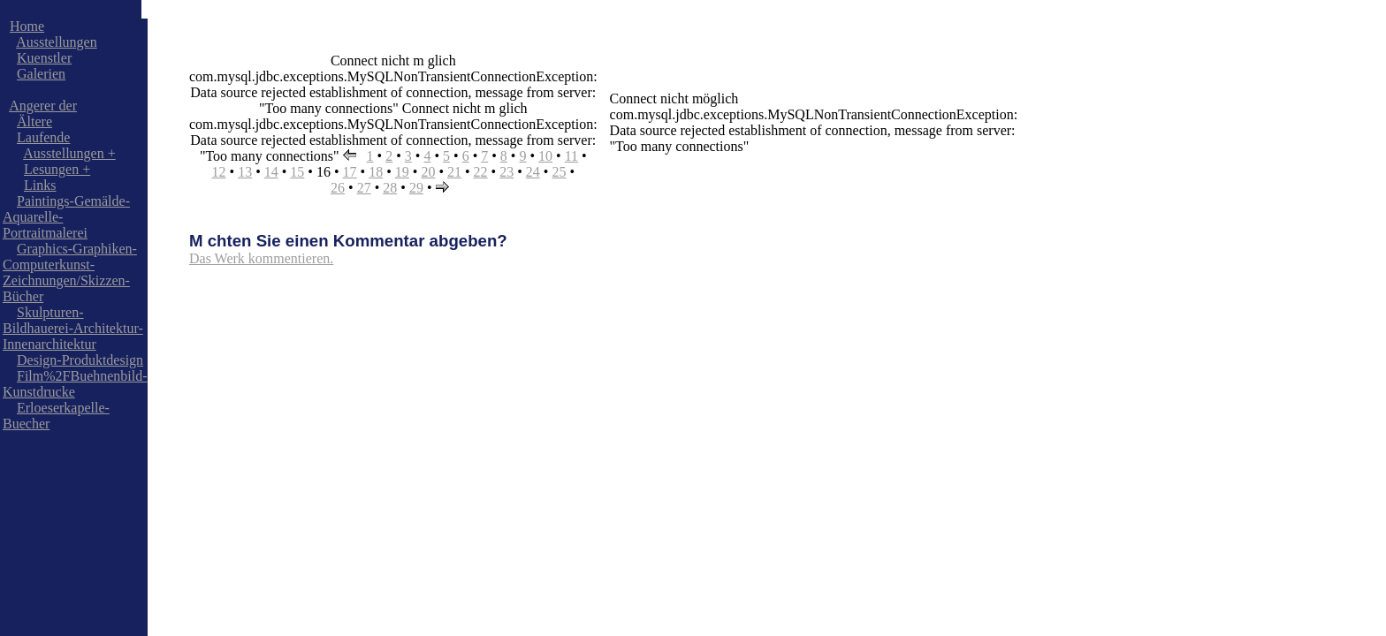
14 (271, 171)
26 (338, 187)
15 (297, 171)
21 (454, 171)
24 (533, 171)
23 (506, 171)
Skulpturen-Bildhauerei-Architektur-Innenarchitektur (73, 328)
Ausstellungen (56, 41)
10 (545, 155)
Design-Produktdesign (80, 359)
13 (245, 171)
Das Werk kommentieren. (261, 258)
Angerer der (43, 105)
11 (571, 155)
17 (350, 171)
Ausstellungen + (69, 153)
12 (219, 171)
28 (390, 187)
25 (559, 171)
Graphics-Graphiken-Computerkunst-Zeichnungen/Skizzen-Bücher (70, 272)
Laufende (43, 137)
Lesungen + (57, 169)
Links (40, 185)
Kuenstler (44, 57)
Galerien (41, 73)
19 (402, 171)
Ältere (34, 121)
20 (428, 171)
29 (416, 187)
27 (364, 187)
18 (376, 171)
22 (481, 171)
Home (27, 26)
